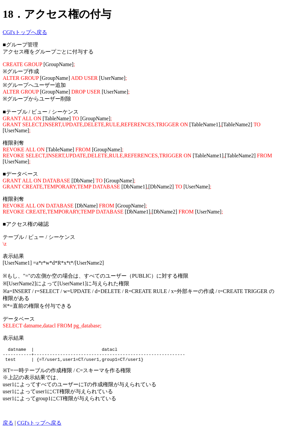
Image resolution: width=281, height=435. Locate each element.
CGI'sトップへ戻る (25, 32)
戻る (8, 426)
